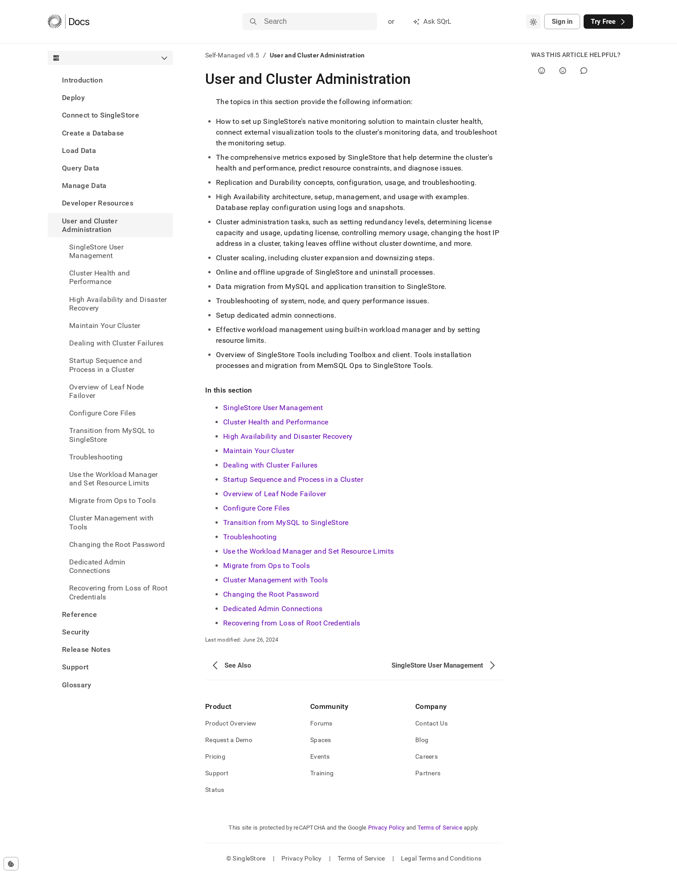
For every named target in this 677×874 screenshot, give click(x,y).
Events (320, 756)
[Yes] (541, 71)
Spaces (320, 739)
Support (75, 667)
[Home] (68, 21)
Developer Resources (97, 203)
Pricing (215, 756)
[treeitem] (110, 80)
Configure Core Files (256, 508)
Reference (79, 614)
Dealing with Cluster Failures (116, 343)
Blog (421, 739)
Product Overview (230, 723)
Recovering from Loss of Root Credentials (291, 623)
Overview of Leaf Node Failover (274, 493)
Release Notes (86, 649)
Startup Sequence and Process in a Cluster (293, 479)
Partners (427, 773)
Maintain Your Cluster (105, 325)
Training (322, 773)
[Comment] (583, 71)
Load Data (79, 150)
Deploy (73, 97)
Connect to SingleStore (100, 115)
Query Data (80, 168)
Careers (426, 756)
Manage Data (84, 185)
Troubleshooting (96, 457)
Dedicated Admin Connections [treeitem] (97, 566)
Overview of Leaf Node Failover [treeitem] (106, 391)
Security (76, 632)
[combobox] (533, 21)
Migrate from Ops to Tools (112, 500)
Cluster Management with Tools (111, 522)
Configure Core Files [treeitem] (102, 413)
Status (214, 789)
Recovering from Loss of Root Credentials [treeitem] (118, 592)
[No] (562, 71)
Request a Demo (228, 739)
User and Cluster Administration (90, 225)
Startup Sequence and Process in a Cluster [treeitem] (105, 364)
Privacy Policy (386, 827)
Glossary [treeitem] (77, 685)
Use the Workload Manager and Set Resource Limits (113, 478)
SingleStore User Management (96, 251)
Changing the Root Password (271, 594)
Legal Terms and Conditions (441, 858)
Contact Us (431, 723)
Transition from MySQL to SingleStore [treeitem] (112, 434)
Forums (321, 723)
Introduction (82, 80)
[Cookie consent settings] (11, 863)
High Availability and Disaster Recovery (118, 303)
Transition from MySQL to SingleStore (286, 522)
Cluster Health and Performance (99, 277)
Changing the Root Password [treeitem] (117, 544)
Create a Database (93, 133)
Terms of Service (440, 827)
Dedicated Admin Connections (273, 608)
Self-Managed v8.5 (232, 55)
